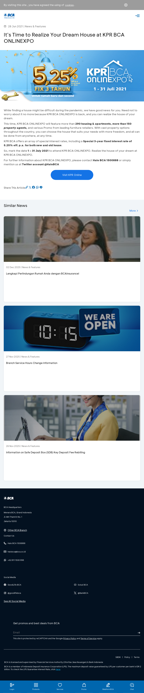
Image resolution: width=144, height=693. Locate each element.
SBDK (118, 657)
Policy (127, 657)
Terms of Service (89, 638)
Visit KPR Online (72, 174)
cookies (69, 5)
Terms (136, 657)
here (58, 669)
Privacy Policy (69, 638)
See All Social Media (15, 601)
